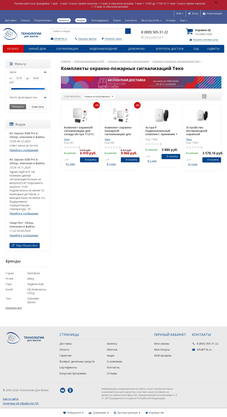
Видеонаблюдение (103, 48)
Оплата (25, 20)
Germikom (33, 273)
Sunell (9, 289)
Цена (28, 72)
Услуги (117, 20)
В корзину (88, 159)
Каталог (13, 48)
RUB (180, 13)
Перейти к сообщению (24, 150)
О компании (114, 361)
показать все (14, 308)
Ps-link (9, 278)
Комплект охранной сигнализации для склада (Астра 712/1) (78, 131)
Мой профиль (163, 355)
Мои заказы (161, 343)
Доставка (10, 20)
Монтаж (112, 349)
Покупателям (43, 20)
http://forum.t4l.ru (24, 245)
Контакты (131, 20)
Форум (17, 124)
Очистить (38, 107)
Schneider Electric (33, 300)
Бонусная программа (73, 373)
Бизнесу (112, 343)
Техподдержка (100, 20)
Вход (193, 13)
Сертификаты (68, 367)
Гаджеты (213, 48)
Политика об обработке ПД (20, 403)
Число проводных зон (28, 97)
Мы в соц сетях (151, 20)
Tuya (9, 284)
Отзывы (171, 20)
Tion (8, 298)
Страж (10, 273)
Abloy (30, 278)
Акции (110, 355)
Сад (196, 48)
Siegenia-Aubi (35, 284)
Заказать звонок (87, 38)
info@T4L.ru (60, 38)
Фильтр (18, 64)
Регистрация (212, 13)
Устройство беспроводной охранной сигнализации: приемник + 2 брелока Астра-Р (202, 131)
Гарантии (65, 355)
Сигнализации (67, 48)
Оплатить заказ (113, 38)
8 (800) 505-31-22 (154, 32)
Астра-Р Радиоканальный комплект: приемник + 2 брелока (161, 131)
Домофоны (136, 48)
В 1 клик (70, 164)
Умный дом (37, 48)
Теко (67, 139)
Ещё (183, 20)
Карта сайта (10, 399)
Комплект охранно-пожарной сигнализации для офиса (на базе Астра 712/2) (120, 131)
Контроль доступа (170, 48)
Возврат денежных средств (77, 361)
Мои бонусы (162, 349)
